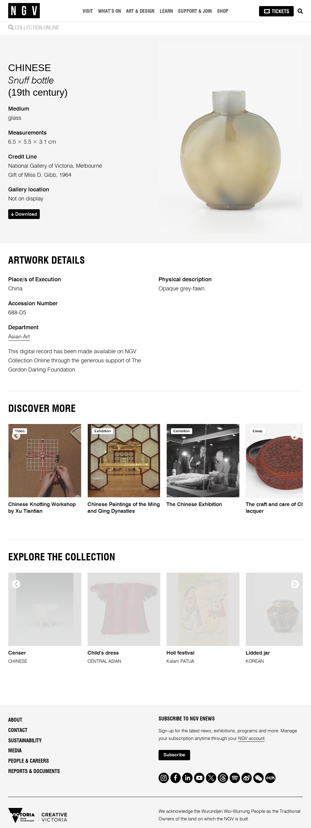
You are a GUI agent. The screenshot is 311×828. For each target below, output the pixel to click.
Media (15, 751)
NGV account (251, 738)
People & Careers (28, 761)
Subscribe (175, 755)
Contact (17, 730)
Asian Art (19, 337)
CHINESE (29, 67)
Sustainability (25, 740)
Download (25, 214)
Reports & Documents (34, 771)
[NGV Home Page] (24, 10)
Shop (222, 11)
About (15, 720)
